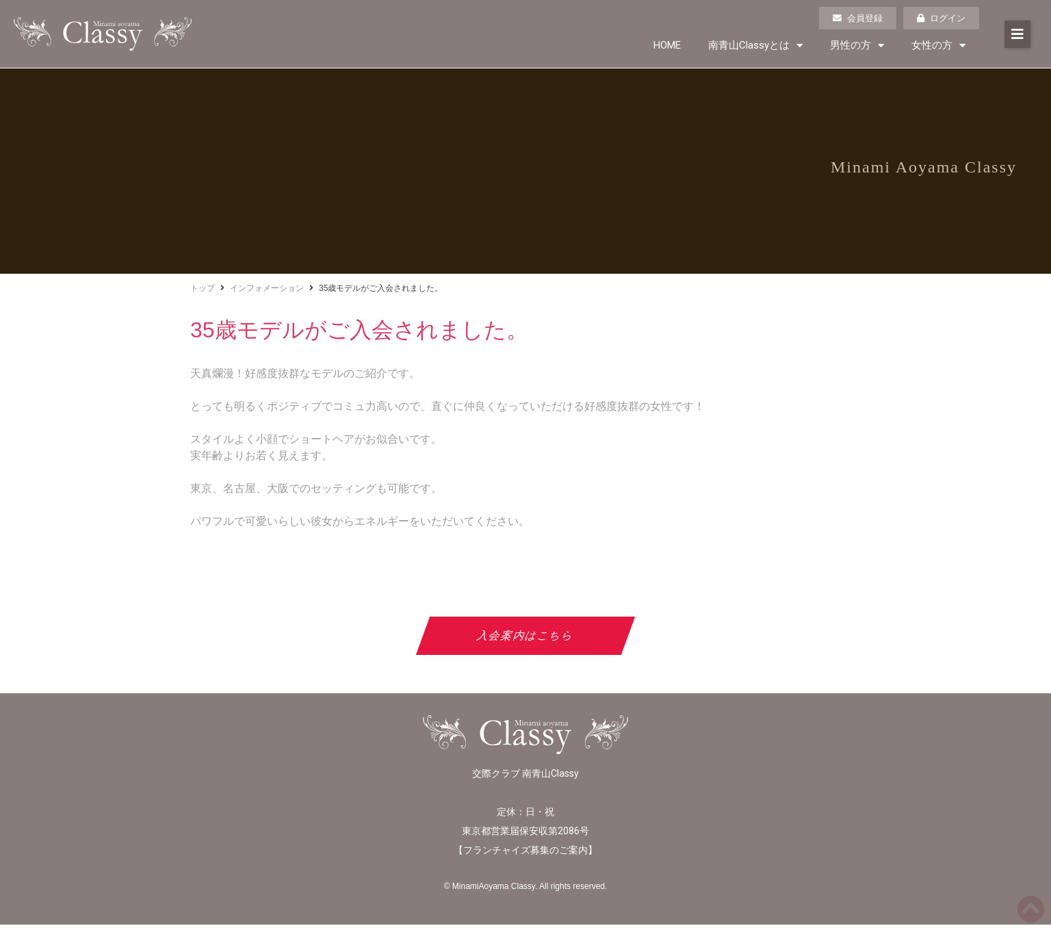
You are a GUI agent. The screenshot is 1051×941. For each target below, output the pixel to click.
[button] (1017, 34)
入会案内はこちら (526, 635)
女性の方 (938, 45)
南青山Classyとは (755, 45)
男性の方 (857, 45)
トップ (202, 288)
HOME (667, 45)
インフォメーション (267, 288)
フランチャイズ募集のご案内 (525, 850)
